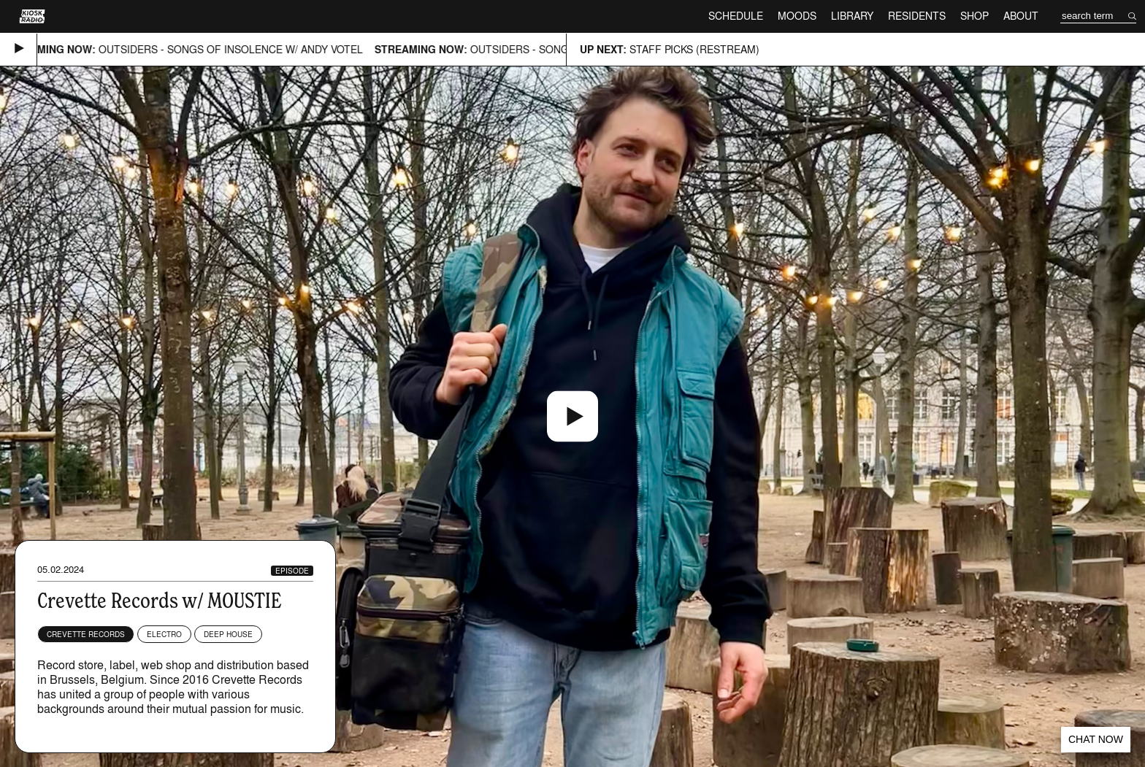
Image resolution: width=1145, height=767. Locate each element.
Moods (797, 16)
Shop (974, 16)
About (1020, 16)
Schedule (735, 16)
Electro (164, 634)
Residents (917, 16)
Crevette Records (86, 634)
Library (852, 16)
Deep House (228, 634)
